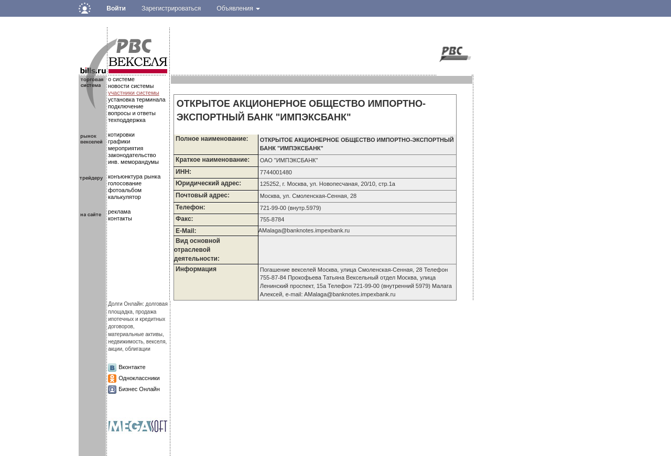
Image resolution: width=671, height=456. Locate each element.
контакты (120, 218)
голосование (125, 183)
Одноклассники (139, 378)
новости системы (131, 86)
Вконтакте (131, 367)
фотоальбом (125, 190)
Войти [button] (116, 8)
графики (119, 141)
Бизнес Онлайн (139, 389)
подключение (126, 106)
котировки (121, 134)
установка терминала (137, 99)
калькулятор (124, 197)
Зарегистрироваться (171, 8)
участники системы (133, 93)
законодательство (132, 155)
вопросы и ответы (132, 113)
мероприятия (125, 148)
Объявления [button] (238, 8)
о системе (121, 79)
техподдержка (127, 120)
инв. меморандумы (133, 162)
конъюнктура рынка (134, 176)
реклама (119, 211)
